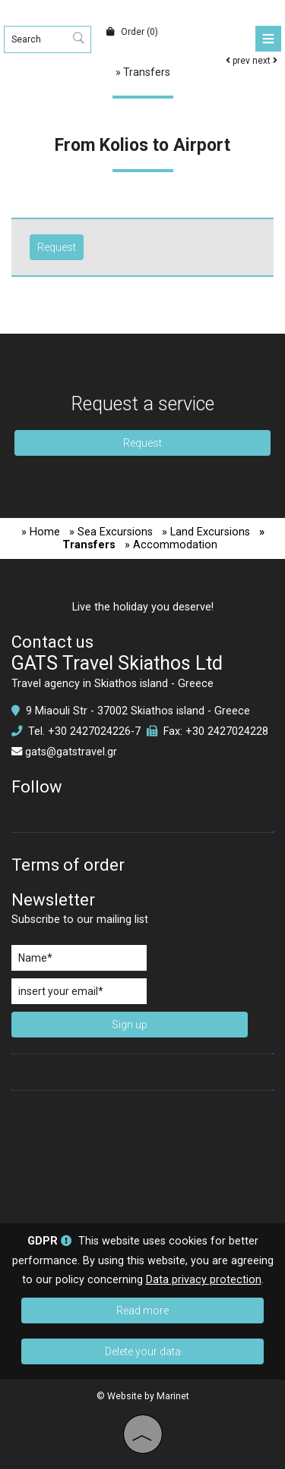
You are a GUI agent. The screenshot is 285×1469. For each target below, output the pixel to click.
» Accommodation (171, 544)
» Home (40, 532)
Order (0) (132, 32)
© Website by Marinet (143, 1396)
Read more (142, 1310)
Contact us (52, 641)
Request (142, 443)
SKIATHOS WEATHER (142, 1155)
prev (238, 60)
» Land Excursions (206, 532)
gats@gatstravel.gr (71, 751)
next (264, 60)
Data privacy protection (203, 1279)
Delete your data (143, 1351)
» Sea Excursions (111, 532)
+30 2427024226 (89, 731)
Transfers (146, 72)
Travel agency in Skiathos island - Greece (112, 683)
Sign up (129, 1025)
